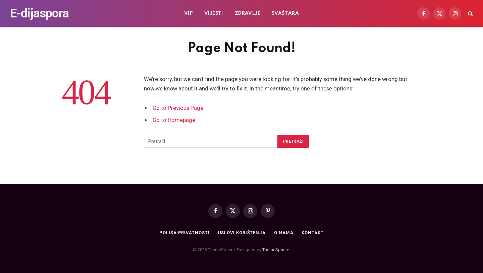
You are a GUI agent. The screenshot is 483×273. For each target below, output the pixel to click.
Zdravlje (247, 13)
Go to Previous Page (178, 108)
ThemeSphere (275, 249)
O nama (283, 232)
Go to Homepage (174, 120)
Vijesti (213, 13)
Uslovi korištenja (242, 232)
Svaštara (285, 13)
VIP (188, 13)
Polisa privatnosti (184, 232)
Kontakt (312, 232)
